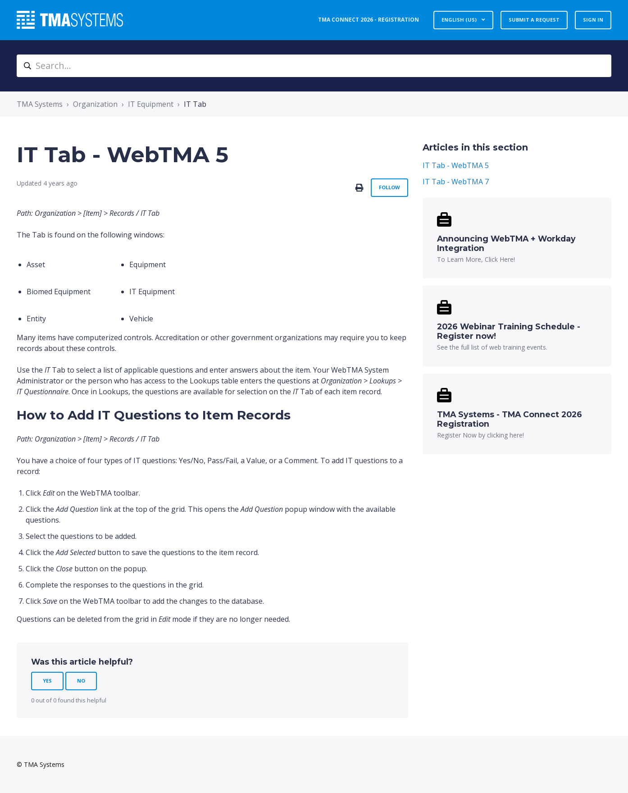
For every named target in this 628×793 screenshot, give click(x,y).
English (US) (459, 19)
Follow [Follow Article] (389, 187)
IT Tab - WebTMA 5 (456, 165)
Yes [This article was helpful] (47, 680)
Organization (95, 104)
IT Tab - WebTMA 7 (456, 182)
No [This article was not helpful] (81, 680)
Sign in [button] (593, 19)
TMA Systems (40, 104)
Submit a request (534, 19)
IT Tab (195, 104)
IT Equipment (150, 104)
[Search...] (314, 66)
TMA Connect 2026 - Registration (368, 19)
